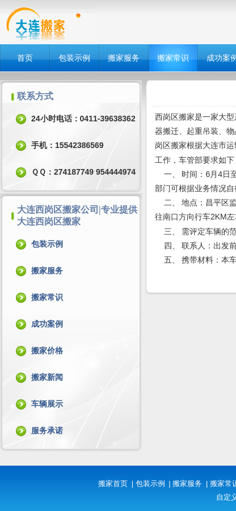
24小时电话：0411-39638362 (83, 118)
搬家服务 (124, 57)
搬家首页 (113, 483)
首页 (25, 57)
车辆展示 (47, 403)
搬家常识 (173, 57)
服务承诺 (47, 430)
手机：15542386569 (67, 145)
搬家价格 (47, 350)
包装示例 (74, 57)
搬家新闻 (47, 377)
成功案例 (47, 323)
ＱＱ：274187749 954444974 (83, 171)
